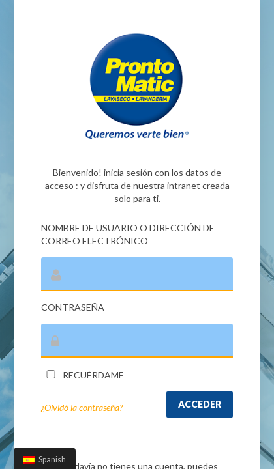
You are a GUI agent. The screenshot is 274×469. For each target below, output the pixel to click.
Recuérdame (82, 374)
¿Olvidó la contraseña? (82, 407)
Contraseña (72, 307)
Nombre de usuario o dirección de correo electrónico (128, 234)
